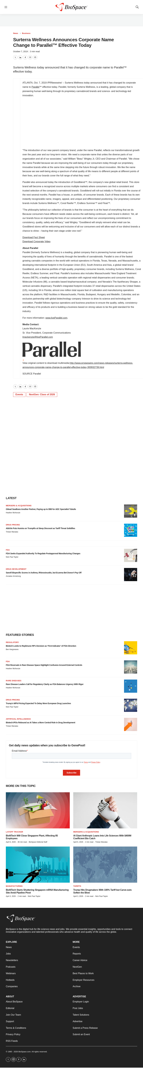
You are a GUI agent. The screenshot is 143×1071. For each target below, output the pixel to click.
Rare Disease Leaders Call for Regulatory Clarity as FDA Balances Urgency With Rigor (44, 684)
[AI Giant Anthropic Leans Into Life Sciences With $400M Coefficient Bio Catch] (105, 810)
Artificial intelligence (18, 719)
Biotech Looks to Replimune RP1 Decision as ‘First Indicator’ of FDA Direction (41, 646)
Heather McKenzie (13, 513)
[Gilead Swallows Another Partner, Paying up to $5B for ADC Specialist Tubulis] (130, 511)
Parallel (35, 87)
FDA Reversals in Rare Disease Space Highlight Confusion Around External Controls (44, 665)
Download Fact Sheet (33, 237)
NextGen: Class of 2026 (42, 394)
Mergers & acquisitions (19, 505)
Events (19, 394)
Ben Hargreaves (12, 649)
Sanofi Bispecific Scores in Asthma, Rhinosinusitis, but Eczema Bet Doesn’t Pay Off (43, 572)
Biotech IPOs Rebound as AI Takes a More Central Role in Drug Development (40, 722)
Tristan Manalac (12, 532)
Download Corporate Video (36, 241)
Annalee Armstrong (13, 576)
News (15, 33)
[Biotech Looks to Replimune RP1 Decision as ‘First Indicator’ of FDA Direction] (130, 647)
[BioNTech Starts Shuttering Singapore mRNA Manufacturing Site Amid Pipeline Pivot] (38, 865)
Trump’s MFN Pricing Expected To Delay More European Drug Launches (38, 703)
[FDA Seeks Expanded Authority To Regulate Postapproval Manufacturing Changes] (130, 555)
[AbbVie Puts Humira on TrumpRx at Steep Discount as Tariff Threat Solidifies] (130, 530)
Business (26, 33)
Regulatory (12, 642)
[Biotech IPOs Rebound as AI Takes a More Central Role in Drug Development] (130, 724)
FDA (8, 550)
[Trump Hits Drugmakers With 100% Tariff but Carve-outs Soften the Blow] (105, 865)
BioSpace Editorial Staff (38, 842)
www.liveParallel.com (56, 318)
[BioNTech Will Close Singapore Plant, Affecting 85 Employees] (38, 810)
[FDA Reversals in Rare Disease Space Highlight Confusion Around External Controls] (130, 667)
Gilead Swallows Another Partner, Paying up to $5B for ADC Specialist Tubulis (41, 509)
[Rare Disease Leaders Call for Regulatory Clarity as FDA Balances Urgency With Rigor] (130, 686)
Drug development (16, 569)
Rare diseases (13, 681)
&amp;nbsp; (63, 123)
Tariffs (77, 886)
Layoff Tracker (14, 832)
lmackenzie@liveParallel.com (37, 337)
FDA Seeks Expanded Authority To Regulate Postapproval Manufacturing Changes (43, 553)
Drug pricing (13, 525)
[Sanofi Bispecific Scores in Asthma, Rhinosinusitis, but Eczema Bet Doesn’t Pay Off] (130, 574)
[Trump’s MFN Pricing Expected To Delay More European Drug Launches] (130, 705)
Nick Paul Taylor (12, 557)
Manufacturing (14, 886)
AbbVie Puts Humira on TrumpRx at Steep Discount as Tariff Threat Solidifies (40, 528)
